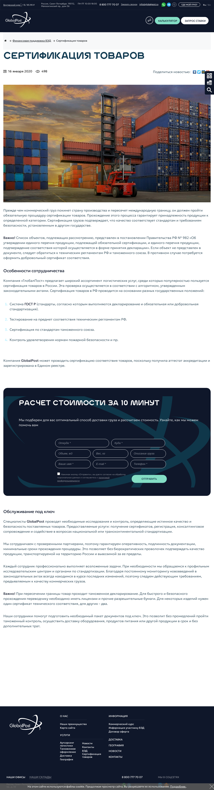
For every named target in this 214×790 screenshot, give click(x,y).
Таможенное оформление (68, 750)
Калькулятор (209, 75)
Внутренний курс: (12, 4)
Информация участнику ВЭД (126, 727)
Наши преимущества (73, 724)
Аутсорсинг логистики (67, 744)
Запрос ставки (209, 82)
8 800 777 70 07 (109, 4)
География (66, 759)
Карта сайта (67, 727)
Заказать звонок (129, 4)
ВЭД (85, 750)
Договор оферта (119, 731)
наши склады (40, 777)
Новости (87, 743)
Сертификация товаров (91, 755)
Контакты (88, 747)
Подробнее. (178, 786)
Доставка (66, 755)
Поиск (209, 89)
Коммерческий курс (121, 724)
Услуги (65, 735)
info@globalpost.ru (148, 4)
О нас (64, 716)
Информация (118, 716)
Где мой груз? (189, 4)
